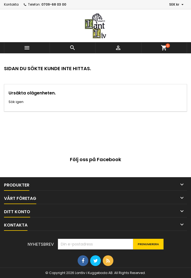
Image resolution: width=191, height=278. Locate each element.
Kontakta (11, 4)
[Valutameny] (177, 4)
